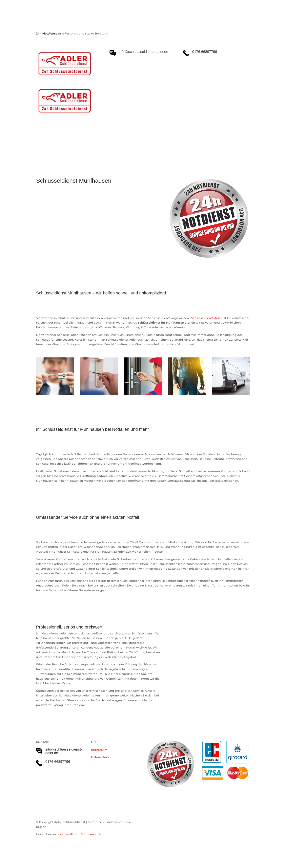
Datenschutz (100, 757)
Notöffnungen (121, 142)
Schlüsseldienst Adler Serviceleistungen (70, 142)
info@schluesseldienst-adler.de (63, 751)
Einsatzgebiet (149, 142)
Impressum (99, 750)
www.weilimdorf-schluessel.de (80, 834)
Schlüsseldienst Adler (206, 318)
